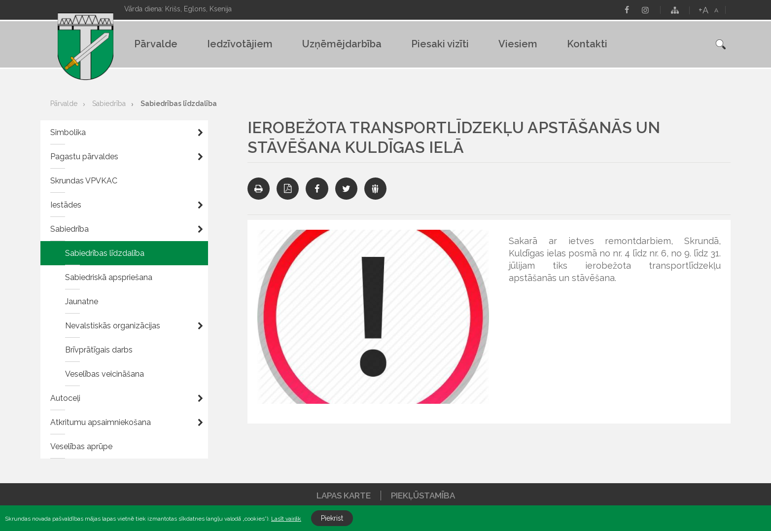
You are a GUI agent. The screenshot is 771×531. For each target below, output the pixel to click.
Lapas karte (343, 495)
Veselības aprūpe (81, 446)
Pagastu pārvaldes (84, 156)
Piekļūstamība (423, 495)
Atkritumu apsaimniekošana (100, 422)
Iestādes (65, 205)
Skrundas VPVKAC (83, 180)
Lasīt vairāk (286, 518)
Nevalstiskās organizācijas (112, 325)
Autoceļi (65, 398)
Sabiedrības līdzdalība (178, 103)
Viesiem (517, 44)
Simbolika (68, 132)
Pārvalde (155, 44)
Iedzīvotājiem (240, 44)
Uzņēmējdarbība (342, 44)
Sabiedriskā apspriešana (108, 277)
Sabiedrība (109, 103)
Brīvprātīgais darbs (99, 349)
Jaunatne (81, 301)
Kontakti (587, 44)
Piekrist (332, 518)
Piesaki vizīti (440, 44)
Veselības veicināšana (104, 374)
